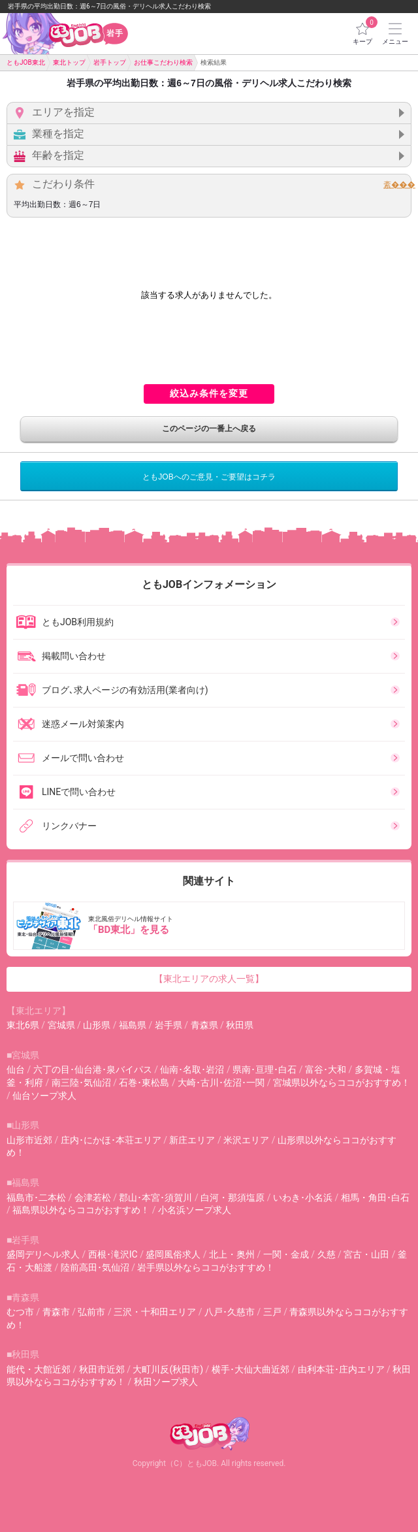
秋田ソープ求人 (166, 1382)
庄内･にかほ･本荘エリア (111, 1140)
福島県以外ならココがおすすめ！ (81, 1210)
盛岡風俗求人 (173, 1254)
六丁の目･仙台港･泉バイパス (92, 1069)
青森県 (204, 1025)
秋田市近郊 (102, 1369)
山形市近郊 (29, 1140)
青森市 (56, 1312)
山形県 (96, 1025)
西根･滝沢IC (113, 1254)
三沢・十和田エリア (155, 1312)
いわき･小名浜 (302, 1197)
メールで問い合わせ (70, 758)
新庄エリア (192, 1140)
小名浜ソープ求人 (194, 1210)
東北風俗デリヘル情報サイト (210, 925)
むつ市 (20, 1312)
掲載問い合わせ (61, 656)
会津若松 (92, 1197)
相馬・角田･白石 (375, 1197)
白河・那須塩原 (233, 1197)
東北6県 (23, 1025)
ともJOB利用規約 (65, 622)
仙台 (16, 1069)
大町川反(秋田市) (168, 1369)
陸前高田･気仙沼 (95, 1267)
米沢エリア (246, 1140)
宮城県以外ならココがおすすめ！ (341, 1082)
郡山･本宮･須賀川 (155, 1197)
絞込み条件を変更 (209, 393)
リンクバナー (56, 826)
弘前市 (91, 1312)
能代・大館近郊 (39, 1369)
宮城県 (61, 1025)
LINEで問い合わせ (66, 792)
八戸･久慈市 (229, 1312)
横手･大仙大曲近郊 (250, 1369)
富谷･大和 (325, 1069)
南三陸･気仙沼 (81, 1082)
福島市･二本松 (36, 1197)
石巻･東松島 (144, 1082)
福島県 (132, 1025)
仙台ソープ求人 (44, 1095)
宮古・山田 (366, 1254)
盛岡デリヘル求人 (43, 1254)
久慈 (326, 1254)
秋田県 (239, 1025)
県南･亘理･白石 (265, 1069)
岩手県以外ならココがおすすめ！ (205, 1267)
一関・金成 (286, 1254)
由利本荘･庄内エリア (341, 1369)
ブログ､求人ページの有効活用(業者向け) (112, 690)
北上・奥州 (232, 1254)
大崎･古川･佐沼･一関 (221, 1082)
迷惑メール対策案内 (70, 724)
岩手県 (168, 1025)
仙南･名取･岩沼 (192, 1069)
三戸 (272, 1312)
